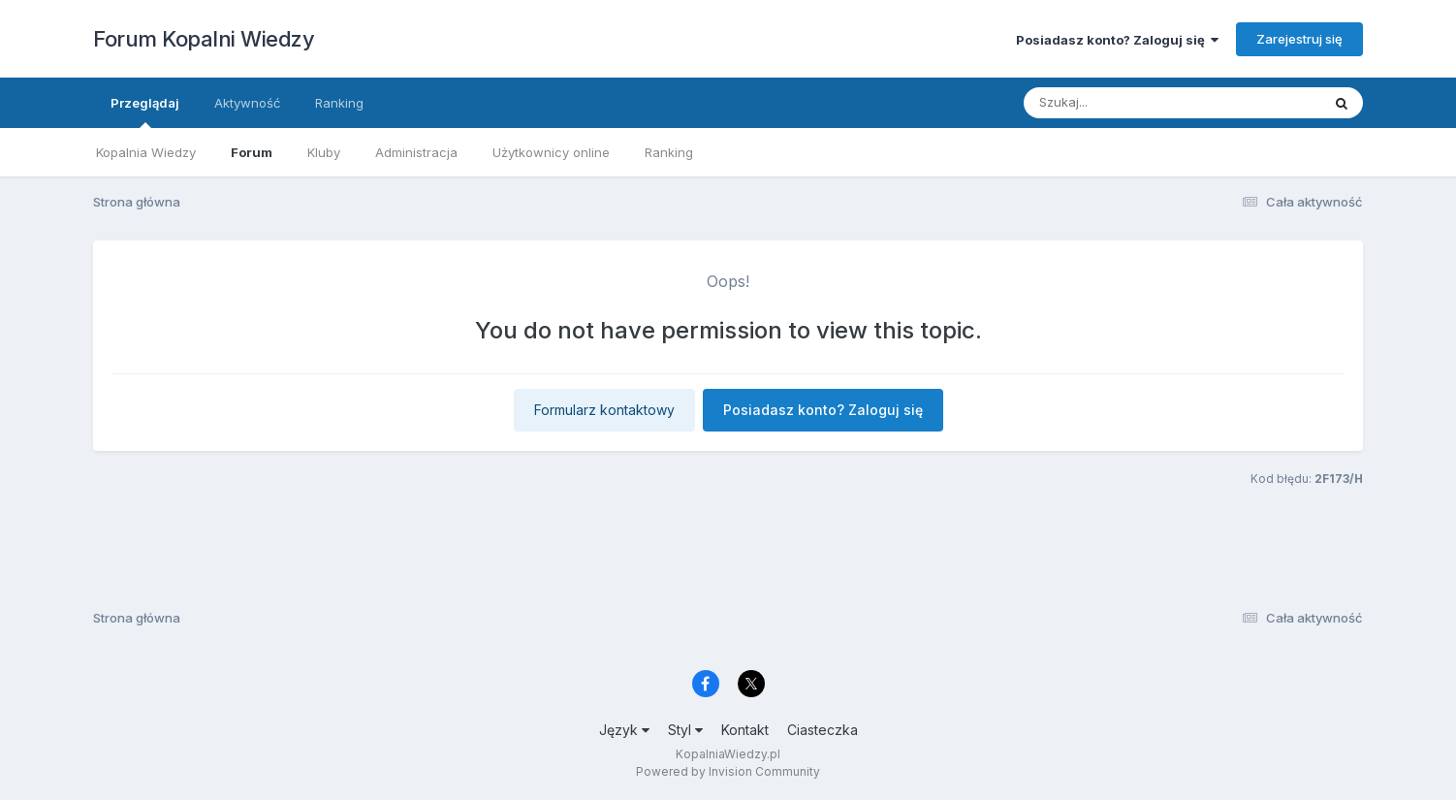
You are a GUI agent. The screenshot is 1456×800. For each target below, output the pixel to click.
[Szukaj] (1124, 102)
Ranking (669, 152)
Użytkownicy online (551, 152)
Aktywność (247, 103)
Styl (685, 729)
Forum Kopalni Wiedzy (203, 38)
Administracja (416, 152)
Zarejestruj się (1299, 39)
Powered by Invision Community (728, 771)
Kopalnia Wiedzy (146, 152)
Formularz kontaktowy (604, 409)
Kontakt (745, 729)
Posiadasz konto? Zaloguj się (1117, 40)
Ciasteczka (822, 729)
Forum (251, 152)
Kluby (323, 152)
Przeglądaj (145, 111)
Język (624, 729)
